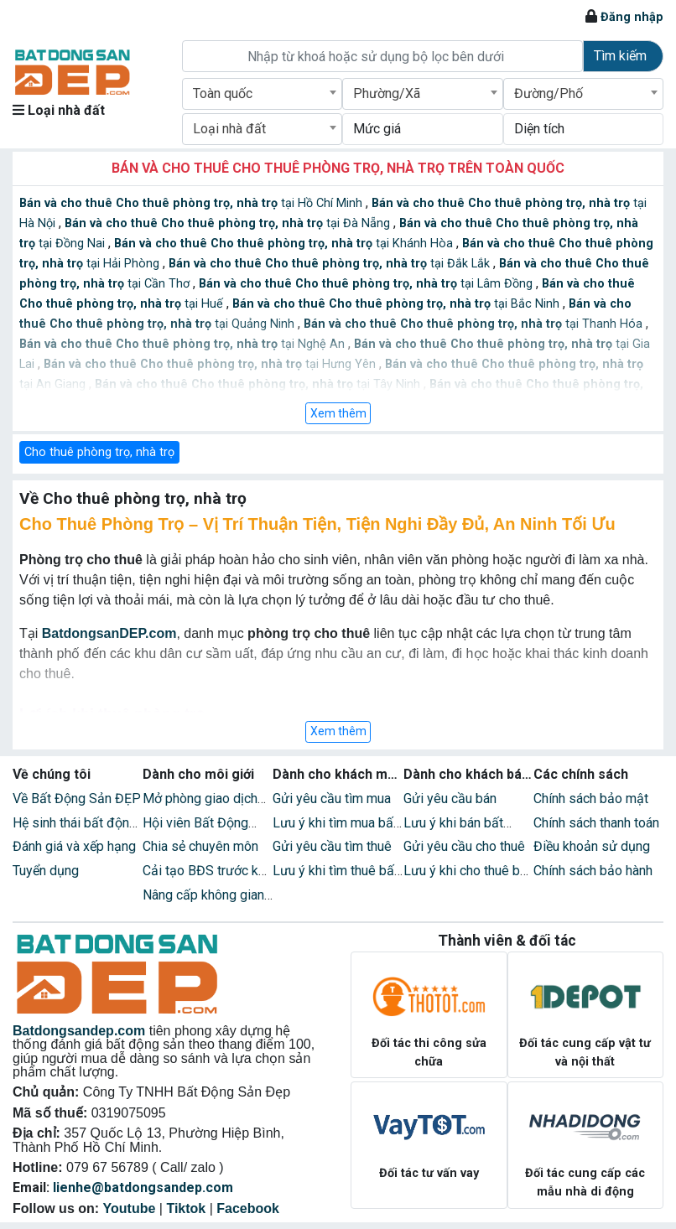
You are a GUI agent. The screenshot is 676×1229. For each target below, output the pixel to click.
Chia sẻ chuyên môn (200, 846)
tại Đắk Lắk (331, 264)
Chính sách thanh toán (596, 823)
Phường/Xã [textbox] (386, 93)
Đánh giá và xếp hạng (74, 846)
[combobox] (262, 94)
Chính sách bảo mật (590, 798)
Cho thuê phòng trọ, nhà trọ (99, 452)
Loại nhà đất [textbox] (229, 129)
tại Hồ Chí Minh (192, 203)
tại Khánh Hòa (285, 243)
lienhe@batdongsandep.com (143, 1187)
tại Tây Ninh (259, 384)
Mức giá (377, 129)
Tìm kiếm (620, 56)
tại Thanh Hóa (475, 324)
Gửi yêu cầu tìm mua (332, 798)
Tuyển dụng (46, 871)
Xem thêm (338, 413)
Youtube (129, 1208)
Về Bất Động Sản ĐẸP (77, 798)
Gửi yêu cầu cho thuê (464, 846)
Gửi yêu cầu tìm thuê (332, 846)
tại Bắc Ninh (397, 304)
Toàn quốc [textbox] (222, 93)
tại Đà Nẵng (229, 223)
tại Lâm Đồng (367, 284)
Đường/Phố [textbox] (548, 93)
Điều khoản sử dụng (591, 846)
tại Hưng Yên (211, 364)
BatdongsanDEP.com (109, 633)
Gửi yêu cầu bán (450, 798)
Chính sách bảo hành (593, 871)
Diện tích (539, 129)
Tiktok (185, 1208)
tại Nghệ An (183, 344)
